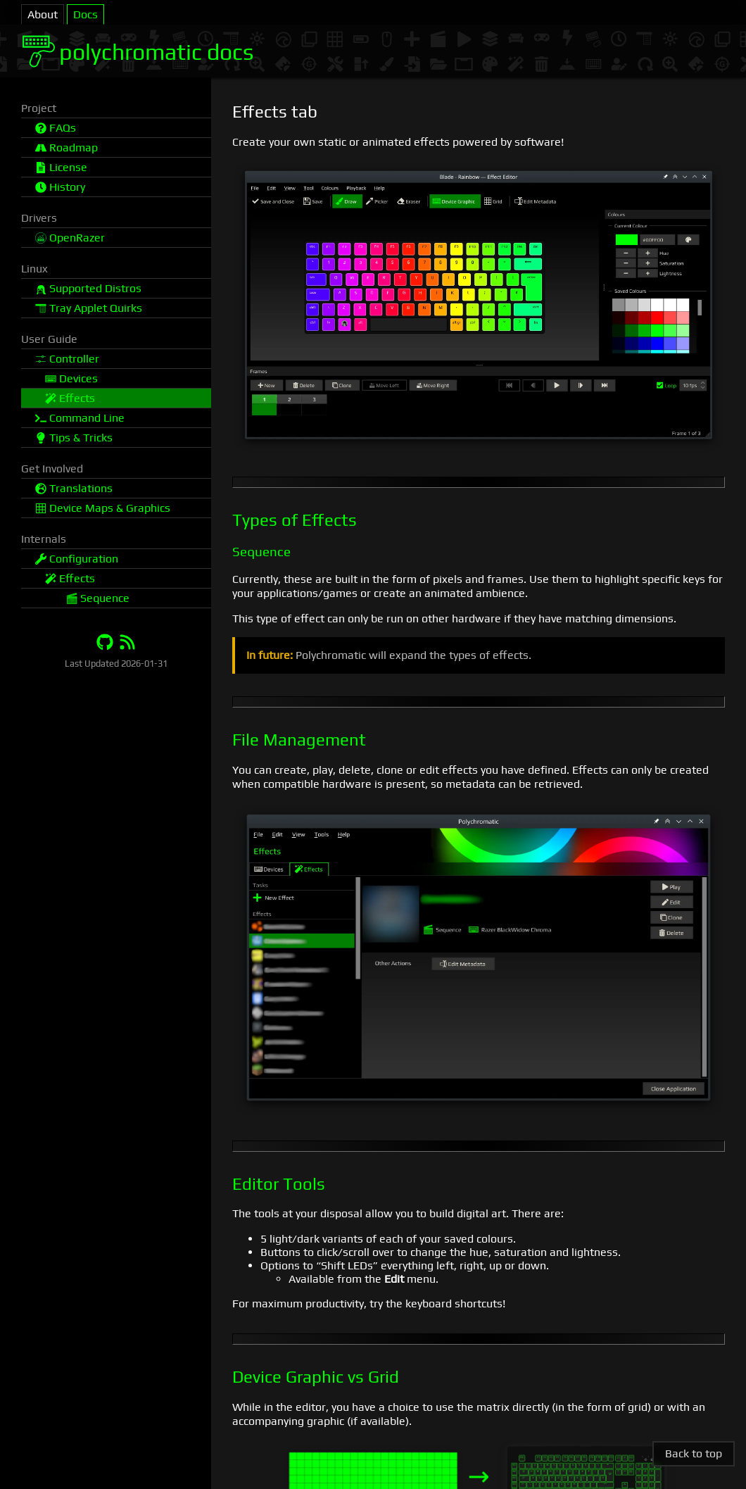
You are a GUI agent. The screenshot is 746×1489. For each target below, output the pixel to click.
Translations (74, 488)
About (42, 14)
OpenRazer (70, 237)
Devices (71, 378)
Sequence (97, 598)
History (60, 187)
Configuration (76, 558)
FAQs (55, 127)
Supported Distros (88, 288)
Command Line (80, 418)
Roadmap (66, 147)
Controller (67, 358)
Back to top (693, 1453)
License (61, 167)
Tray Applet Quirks (88, 308)
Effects (70, 398)
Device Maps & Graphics (102, 508)
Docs (85, 14)
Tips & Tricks (74, 437)
